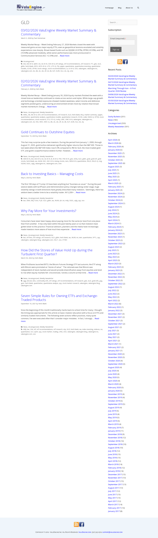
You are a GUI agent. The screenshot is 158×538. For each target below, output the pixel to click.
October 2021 (114, 320)
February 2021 (114, 347)
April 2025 (112, 180)
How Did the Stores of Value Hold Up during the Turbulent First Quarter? (57, 252)
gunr (22, 283)
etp (64, 329)
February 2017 (114, 508)
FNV (60, 159)
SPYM (34, 68)
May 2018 (112, 457)
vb (34, 71)
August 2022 (113, 287)
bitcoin (29, 281)
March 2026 (113, 143)
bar (24, 200)
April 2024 (112, 220)
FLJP (40, 200)
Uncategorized (28, 61)
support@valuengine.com (112, 532)
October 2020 (114, 360)
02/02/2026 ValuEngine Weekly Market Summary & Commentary (58, 83)
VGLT (56, 240)
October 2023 (114, 240)
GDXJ (75, 159)
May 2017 (112, 498)
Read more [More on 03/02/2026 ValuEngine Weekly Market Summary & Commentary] (64, 55)
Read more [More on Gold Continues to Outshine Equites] (78, 150)
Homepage (109, 8)
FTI (92, 64)
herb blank (29, 66)
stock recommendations (57, 68)
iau (36, 161)
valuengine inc (92, 68)
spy (79, 200)
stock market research (70, 283)
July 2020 (112, 370)
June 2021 (112, 334)
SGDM (23, 163)
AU (39, 64)
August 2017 (113, 488)
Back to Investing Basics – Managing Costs (52, 173)
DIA (31, 329)
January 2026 (114, 150)
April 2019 (112, 421)
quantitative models (53, 117)
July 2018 (112, 451)
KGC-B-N (50, 161)
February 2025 (114, 186)
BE (29, 115)
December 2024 (115, 193)
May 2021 (112, 337)
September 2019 (115, 404)
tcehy (58, 119)
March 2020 (113, 384)
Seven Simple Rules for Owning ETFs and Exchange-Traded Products (59, 297)
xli (48, 71)
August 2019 (113, 407)
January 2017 (114, 511)
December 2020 (115, 354)
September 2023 (115, 243)
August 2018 (113, 447)
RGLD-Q (95, 161)
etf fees (29, 237)
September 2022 (115, 283)
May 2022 (112, 297)
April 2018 (112, 461)
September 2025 (115, 163)
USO (76, 68)
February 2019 (114, 427)
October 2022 (114, 280)
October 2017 (114, 481)
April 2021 (112, 340)
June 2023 (112, 253)
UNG (60, 332)
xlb (37, 71)
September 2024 (115, 203)
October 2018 (114, 441)
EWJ (32, 200)
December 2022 (115, 273)
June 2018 (112, 454)
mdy (67, 200)
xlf (45, 71)
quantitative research (69, 117)
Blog (119, 8)
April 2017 (112, 501)
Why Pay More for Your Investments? (48, 210)
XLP (53, 71)
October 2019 (114, 401)
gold (88, 159)
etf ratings (59, 64)
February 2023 (114, 267)
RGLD (89, 161)
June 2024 (112, 213)
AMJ (24, 329)
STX (48, 119)
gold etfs (95, 281)
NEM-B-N (72, 161)
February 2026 (114, 146)
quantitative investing (83, 66)
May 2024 (112, 216)
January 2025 (114, 190)
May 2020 (112, 377)
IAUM (40, 161)
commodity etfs (42, 281)
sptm (36, 332)
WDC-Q (46, 122)
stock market (47, 332)
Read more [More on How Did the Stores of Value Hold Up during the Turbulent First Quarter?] (93, 272)
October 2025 (114, 160)
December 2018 (115, 434)
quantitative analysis (38, 117)
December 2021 (115, 314)
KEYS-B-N (42, 66)
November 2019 (115, 397)
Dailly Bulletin (114, 116)
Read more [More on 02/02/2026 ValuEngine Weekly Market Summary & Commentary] (52, 106)
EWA (28, 200)
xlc (40, 71)
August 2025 (113, 166)
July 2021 (112, 330)
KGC (44, 161)
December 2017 (115, 474)
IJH (61, 200)
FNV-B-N (65, 159)
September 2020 (115, 364)
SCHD (29, 68)
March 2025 (113, 183)
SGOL (28, 163)
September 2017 (115, 484)
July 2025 (112, 170)
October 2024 (114, 200)
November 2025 (115, 156)
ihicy (82, 115)
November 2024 (115, 196)
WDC (41, 122)
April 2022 (112, 300)
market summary (91, 115)
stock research (40, 119)
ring (100, 161)
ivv (63, 200)
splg (32, 163)
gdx (95, 64)
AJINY (36, 64)
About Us (129, 8)
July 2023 (112, 250)
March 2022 (113, 303)
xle (43, 71)
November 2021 (115, 317)
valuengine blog (35, 240)
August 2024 (113, 206)
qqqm (62, 66)
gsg (100, 281)
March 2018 (113, 464)
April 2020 (112, 380)
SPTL (94, 237)
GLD (99, 64)
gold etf (94, 159)
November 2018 (115, 437)
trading (55, 332)
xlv (65, 71)
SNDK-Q (91, 117)
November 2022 (115, 277)
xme (71, 71)
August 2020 (113, 367)
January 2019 (114, 431)
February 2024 (114, 227)
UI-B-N (71, 68)
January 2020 (114, 390)
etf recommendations (72, 64)
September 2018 (115, 444)
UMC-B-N (68, 119)
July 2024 (112, 210)
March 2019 (113, 424)
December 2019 (115, 394)
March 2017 (113, 504)
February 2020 (114, 387)
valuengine (82, 68)
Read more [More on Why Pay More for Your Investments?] (76, 229)
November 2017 (115, 477)
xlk (51, 71)
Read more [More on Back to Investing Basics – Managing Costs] (80, 192)
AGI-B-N (30, 64)
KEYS (36, 66)
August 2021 (113, 327)
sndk (85, 117)
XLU (62, 71)
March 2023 (113, 263)
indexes (97, 329)
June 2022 (112, 293)
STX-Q (53, 119)
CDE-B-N (51, 64)
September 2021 (115, 324)
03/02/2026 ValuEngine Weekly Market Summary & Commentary (58, 32)
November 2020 (115, 357)
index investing (87, 329)
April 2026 (112, 140)
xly (68, 71)
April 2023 (112, 260)
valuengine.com (26, 71)
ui (67, 68)
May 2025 (112, 176)
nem (66, 161)
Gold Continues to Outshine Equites (47, 132)
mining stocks (59, 161)
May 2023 (112, 257)
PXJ (58, 66)
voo (83, 200)
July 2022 (112, 290)
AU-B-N (44, 64)
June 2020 (112, 374)
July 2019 (112, 411)
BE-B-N (34, 115)
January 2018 (114, 471)
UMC (62, 119)
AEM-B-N (26, 159)
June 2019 (112, 414)
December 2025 (115, 153)
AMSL (25, 115)
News (25, 112)
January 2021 (114, 350)
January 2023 (114, 270)
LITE (48, 66)
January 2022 (114, 310)
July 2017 (112, 491)
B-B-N (55, 159)
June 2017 (112, 494)
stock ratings (42, 68)
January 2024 (114, 230)
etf (35, 329)
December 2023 (115, 233)
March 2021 (113, 344)
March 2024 (113, 223)
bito (34, 281)
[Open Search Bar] (138, 7)
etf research (85, 64)
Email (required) (118, 38)
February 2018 (114, 467)
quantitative (69, 66)
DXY (39, 115)
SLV (32, 332)
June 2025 (112, 173)
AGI (24, 64)
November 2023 (115, 237)
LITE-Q (53, 66)
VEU (37, 122)
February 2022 (114, 307)
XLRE (58, 71)
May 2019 (112, 417)
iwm (80, 237)
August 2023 (113, 247)
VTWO (64, 240)
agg (24, 281)
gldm (23, 66)
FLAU (36, 200)
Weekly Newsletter (46, 112)
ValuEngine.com (85, 532)
